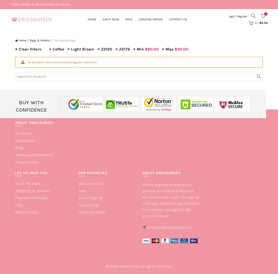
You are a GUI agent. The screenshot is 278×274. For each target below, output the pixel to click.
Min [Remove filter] (148, 49)
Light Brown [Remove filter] (82, 49)
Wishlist (265, 14)
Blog (19, 147)
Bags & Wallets (40, 40)
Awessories (129, 266)
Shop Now (111, 19)
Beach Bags (89, 205)
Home (92, 19)
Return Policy (26, 212)
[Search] (253, 16)
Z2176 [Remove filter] (124, 49)
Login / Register (238, 16)
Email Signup (91, 198)
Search (258, 76)
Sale (128, 19)
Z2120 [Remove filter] (106, 49)
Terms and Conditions (34, 155)
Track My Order (27, 183)
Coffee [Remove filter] (58, 49)
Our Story (23, 133)
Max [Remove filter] (176, 49)
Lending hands (150, 19)
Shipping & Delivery (32, 190)
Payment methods (31, 198)
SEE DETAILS (63, 4)
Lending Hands (92, 212)
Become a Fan (91, 183)
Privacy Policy (27, 162)
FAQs (19, 205)
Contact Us (178, 19)
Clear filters (30, 49)
